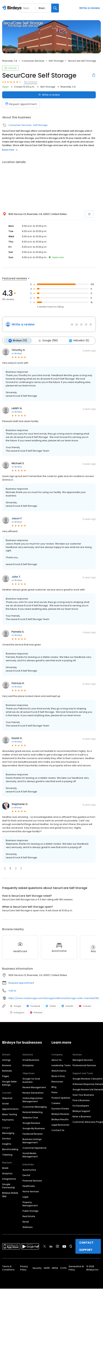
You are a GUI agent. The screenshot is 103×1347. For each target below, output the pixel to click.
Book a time (58, 1076)
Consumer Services (33, 61)
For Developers (81, 1105)
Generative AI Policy (76, 1268)
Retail (26, 1221)
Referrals (7, 1070)
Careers (56, 1103)
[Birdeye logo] (12, 8)
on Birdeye (17, 353)
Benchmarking (10, 1149)
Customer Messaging (35, 1106)
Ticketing (7, 1154)
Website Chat (30, 1117)
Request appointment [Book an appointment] (21, 104)
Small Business (31, 1059)
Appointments (10, 1108)
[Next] (93, 947)
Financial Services (32, 1180)
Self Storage (56, 61)
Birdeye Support (81, 1110)
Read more (10, 149)
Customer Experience (34, 1147)
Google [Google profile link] (15, 1005)
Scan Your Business (83, 1094)
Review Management (34, 1087)
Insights (6, 1143)
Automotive (29, 1169)
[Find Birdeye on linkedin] (51, 1246)
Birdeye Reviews (60, 1113)
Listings (6, 1059)
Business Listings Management (32, 1141)
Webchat (7, 1098)
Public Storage (30, 1210)
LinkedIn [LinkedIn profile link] (67, 1005)
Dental (26, 1175)
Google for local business (31, 1080)
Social (5, 1103)
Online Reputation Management (33, 1099)
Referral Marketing (32, 1112)
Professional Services (84, 1065)
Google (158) (47, 340)
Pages (5, 1076)
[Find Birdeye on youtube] (64, 1246)
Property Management (30, 1204)
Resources (57, 1081)
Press (54, 1092)
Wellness (28, 1226)
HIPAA (55, 1267)
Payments (8, 1119)
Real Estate (29, 1216)
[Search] (55, 8)
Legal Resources (60, 1124)
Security (37, 1267)
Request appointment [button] (21, 982)
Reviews (6, 1065)
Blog (54, 1086)
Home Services (31, 1191)
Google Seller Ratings (9, 1083)
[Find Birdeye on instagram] (57, 1246)
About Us (57, 1059)
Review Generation (33, 1092)
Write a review (89, 8)
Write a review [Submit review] (49, 95)
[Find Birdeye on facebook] (38, 1246)
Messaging (8, 1132)
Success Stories (60, 1108)
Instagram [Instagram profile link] (17, 1012)
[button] (21, 868)
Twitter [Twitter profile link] (51, 1005)
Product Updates (61, 1097)
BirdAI (5, 1167)
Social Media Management (30, 1155)
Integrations (9, 1178)
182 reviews (30, 82)
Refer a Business (82, 1116)
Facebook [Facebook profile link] (33, 1005)
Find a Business (81, 1100)
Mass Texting (9, 1114)
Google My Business (34, 1128)
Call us (12, 990)
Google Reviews (31, 1122)
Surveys (6, 1138)
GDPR (47, 1267)
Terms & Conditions (8, 1268)
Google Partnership (8, 1186)
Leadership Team (61, 1065)
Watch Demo (59, 1070)
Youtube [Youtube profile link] (85, 1005)
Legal (25, 1196)
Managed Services (83, 1059)
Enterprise (28, 1065)
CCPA (63, 1267)
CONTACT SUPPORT (86, 1246)
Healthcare (29, 1185)
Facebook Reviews (33, 1133)
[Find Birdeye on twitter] (44, 1246)
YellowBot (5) (78, 340)
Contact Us (58, 1130)
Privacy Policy (24, 1268)
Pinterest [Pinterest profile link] (36, 1012)
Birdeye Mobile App (10, 1194)
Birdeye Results (60, 1119)
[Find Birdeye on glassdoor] (71, 1246)
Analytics (7, 1173)
